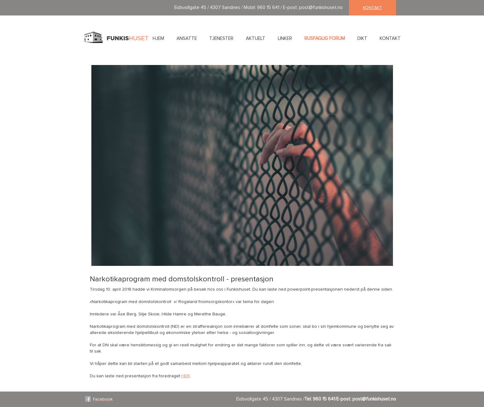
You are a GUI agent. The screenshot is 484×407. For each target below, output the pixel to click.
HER (185, 376)
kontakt (372, 8)
